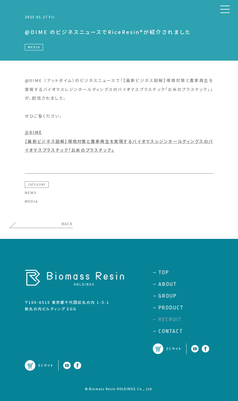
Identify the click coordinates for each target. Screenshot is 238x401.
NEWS (31, 192)
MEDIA (31, 201)
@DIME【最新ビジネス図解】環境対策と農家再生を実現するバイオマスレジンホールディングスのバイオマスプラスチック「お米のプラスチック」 (119, 141)
